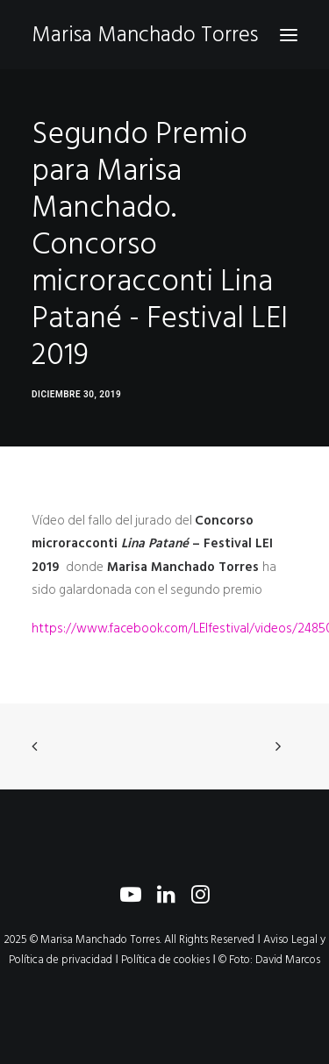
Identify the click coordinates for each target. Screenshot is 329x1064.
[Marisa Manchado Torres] (145, 35)
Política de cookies (165, 959)
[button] (288, 34)
